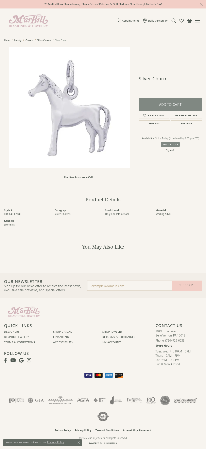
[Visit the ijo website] (16, 400)
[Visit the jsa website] (165, 400)
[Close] (201, 4)
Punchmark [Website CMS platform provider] (110, 443)
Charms (29, 40)
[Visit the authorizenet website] (103, 416)
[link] (127, 21)
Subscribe (187, 285)
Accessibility (63, 342)
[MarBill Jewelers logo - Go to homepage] (27, 21)
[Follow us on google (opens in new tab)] (21, 360)
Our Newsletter (23, 281)
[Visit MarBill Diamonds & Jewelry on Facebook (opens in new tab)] (5, 360)
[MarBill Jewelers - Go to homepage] (24, 311)
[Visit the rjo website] (151, 400)
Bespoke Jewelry (16, 336)
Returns (186, 123)
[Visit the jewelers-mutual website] (185, 400)
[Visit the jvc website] (134, 400)
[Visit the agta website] (83, 400)
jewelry (17, 40)
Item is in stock (170, 144)
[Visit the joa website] (116, 400)
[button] (172, 21)
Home (7, 40)
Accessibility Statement (137, 430)
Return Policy (63, 430)
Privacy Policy (83, 430)
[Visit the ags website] (60, 400)
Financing (61, 336)
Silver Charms (44, 40)
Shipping (154, 123)
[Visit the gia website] (36, 400)
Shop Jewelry (112, 331)
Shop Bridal (62, 331)
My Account (111, 342)
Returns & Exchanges (118, 336)
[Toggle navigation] (198, 20)
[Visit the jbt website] (99, 400)
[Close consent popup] (79, 442)
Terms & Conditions (19, 342)
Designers (12, 331)
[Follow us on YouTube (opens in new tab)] (13, 360)
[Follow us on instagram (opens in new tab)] (29, 360)
